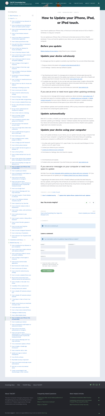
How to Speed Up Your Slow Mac (20, 203)
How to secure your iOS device (19, 90)
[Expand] (32, 15)
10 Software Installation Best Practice (80, 397)
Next (94, 211)
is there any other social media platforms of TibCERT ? (50, 398)
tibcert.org (44, 413)
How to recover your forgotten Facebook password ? (19, 227)
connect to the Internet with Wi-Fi (70, 65)
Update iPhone (70, 195)
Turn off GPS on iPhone (17, 357)
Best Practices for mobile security (20, 265)
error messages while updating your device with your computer (70, 173)
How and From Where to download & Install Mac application (21, 44)
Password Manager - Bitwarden (20, 97)
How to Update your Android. (87, 213)
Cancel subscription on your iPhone (20, 307)
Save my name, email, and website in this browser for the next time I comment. (50, 264)
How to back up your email (18, 136)
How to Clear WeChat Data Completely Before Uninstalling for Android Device (21, 159)
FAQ (70, 3)
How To (76, 12)
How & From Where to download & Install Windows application (20, 38)
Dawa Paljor (56, 192)
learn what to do (83, 87)
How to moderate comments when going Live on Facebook (20, 120)
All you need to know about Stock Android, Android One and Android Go (21, 278)
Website (43, 256)
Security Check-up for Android (19, 288)
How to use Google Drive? (18, 188)
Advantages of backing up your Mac (20, 87)
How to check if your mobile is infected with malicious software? (21, 55)
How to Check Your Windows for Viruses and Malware (20, 48)
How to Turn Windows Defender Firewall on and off (20, 200)
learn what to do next (76, 79)
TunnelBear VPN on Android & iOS (20, 286)
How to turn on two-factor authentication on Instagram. (19, 178)
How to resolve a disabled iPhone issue (21, 102)
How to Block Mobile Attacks (19, 315)
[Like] (86, 202)
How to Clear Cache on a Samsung (20, 113)
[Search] (99, 3)
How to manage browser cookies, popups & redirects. (20, 139)
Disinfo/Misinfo (61, 3)
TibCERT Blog (78, 3)
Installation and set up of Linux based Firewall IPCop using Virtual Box (81, 401)
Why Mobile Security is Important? (20, 359)
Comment (71, 244)
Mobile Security (51, 195)
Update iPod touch (80, 195)
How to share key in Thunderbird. (20, 233)
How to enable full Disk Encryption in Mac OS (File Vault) (21, 132)
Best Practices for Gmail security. (79, 404)
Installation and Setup (16, 240)
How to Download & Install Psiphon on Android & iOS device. (21, 174)
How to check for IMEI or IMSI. (19, 350)
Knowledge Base (47, 3)
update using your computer (79, 98)
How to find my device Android (19, 145)
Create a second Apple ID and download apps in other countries (20, 371)
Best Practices (14, 15)
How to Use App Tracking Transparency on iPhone (18, 116)
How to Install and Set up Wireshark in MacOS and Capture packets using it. (21, 26)
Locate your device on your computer (53, 150)
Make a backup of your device (49, 51)
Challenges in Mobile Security (19, 312)
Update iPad (62, 195)
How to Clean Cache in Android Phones (21, 310)
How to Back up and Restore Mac (20, 41)
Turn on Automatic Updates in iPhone (21, 343)
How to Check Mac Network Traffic (20, 52)
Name (43, 244)
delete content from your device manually (76, 175)
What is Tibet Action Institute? (46, 402)
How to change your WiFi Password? (21, 142)
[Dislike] (93, 202)
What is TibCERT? (42, 404)
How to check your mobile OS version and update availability (21, 59)
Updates (88, 195)
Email (43, 250)
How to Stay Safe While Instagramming (21, 99)
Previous (43, 211)
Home (37, 3)
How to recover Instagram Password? (21, 230)
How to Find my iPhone (17, 152)
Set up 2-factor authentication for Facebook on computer (20, 109)
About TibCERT (90, 3)
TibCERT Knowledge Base (17, 2)
